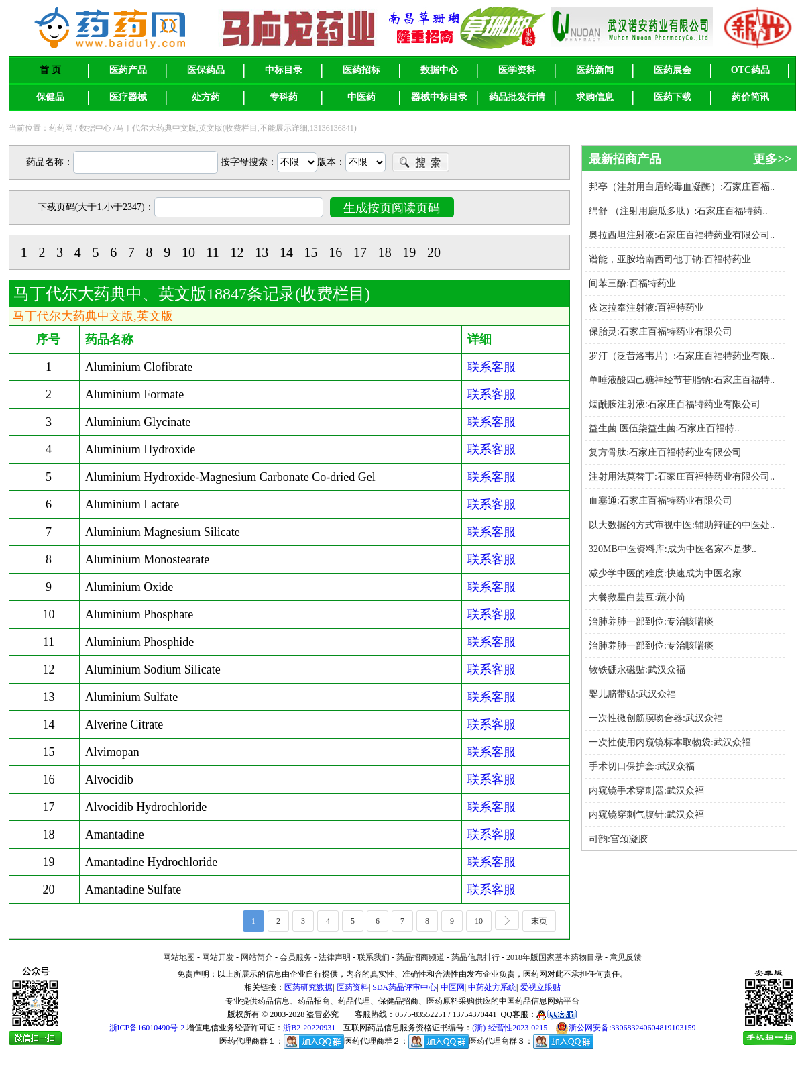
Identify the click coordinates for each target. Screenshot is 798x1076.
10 (188, 252)
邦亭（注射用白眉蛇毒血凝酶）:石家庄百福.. (682, 187)
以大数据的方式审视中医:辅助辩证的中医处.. (682, 525)
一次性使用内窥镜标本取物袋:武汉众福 (670, 742)
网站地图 (179, 957)
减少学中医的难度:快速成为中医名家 (665, 573)
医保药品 (206, 70)
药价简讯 (750, 97)
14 (286, 252)
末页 (543, 920)
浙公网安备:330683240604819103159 (625, 1028)
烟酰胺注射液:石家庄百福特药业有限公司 (674, 404)
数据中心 (439, 70)
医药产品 (128, 70)
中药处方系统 (492, 987)
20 (434, 252)
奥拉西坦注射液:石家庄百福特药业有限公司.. (682, 235)
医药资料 (353, 987)
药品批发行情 (517, 97)
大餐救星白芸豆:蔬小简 (637, 597)
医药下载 (672, 97)
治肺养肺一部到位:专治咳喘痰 (651, 621)
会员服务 (296, 957)
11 (213, 252)
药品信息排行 (475, 957)
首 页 (50, 70)
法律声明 (335, 957)
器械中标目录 (439, 97)
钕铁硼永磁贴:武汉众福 (637, 670)
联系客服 (491, 367)
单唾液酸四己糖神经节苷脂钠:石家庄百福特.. (682, 380)
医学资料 (517, 70)
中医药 (361, 97)
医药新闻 (595, 70)
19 (409, 252)
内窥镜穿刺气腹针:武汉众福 (646, 815)
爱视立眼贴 (540, 987)
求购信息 (595, 97)
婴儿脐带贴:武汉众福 (632, 694)
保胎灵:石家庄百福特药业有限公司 (660, 332)
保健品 (50, 97)
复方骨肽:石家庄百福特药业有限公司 (665, 452)
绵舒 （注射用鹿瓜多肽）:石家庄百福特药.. (678, 211)
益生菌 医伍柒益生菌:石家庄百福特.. (664, 428)
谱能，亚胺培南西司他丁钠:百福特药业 (670, 259)
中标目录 (283, 70)
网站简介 (257, 957)
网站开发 (218, 957)
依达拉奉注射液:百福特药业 (646, 308)
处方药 (206, 97)
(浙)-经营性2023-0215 (509, 1027)
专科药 (284, 97)
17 (360, 252)
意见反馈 (626, 957)
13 (261, 252)
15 (311, 252)
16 (335, 252)
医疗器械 (128, 97)
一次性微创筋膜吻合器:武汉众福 (656, 718)
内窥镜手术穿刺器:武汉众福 (646, 791)
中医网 (453, 987)
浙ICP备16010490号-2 (147, 1027)
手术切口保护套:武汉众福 (642, 766)
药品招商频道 (420, 957)
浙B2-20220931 (309, 1027)
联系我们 (373, 957)
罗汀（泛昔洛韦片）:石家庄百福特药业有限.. (682, 356)
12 (237, 252)
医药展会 (672, 70)
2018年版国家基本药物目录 (554, 957)
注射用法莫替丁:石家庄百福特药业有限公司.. (682, 477)
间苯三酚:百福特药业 (632, 283)
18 (385, 252)
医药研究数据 (308, 987)
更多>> (772, 159)
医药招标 (361, 70)
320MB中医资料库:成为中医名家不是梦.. (672, 549)
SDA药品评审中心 (404, 987)
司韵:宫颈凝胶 (618, 839)
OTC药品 (750, 70)
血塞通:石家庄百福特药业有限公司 (660, 501)
